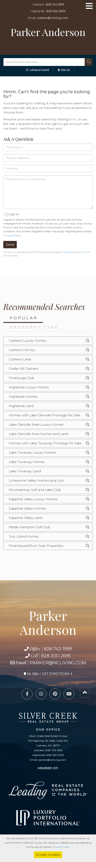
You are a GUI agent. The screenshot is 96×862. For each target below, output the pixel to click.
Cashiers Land (20, 359)
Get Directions (56, 674)
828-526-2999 (55, 11)
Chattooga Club (21, 378)
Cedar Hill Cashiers (23, 368)
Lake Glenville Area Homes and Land (38, 434)
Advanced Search (39, 70)
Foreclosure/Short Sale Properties (36, 546)
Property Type (34, 327)
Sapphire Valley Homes (27, 508)
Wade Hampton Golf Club (29, 527)
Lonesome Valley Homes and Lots (36, 480)
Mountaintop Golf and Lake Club (35, 490)
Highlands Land (21, 406)
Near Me (65, 70)
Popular (24, 318)
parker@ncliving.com (53, 18)
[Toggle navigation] (89, 6)
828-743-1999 (55, 4)
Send (10, 245)
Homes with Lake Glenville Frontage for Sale (44, 415)
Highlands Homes (23, 396)
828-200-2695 (56, 655)
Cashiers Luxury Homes (27, 341)
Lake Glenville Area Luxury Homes (36, 424)
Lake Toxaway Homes (27, 462)
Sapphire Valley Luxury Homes (33, 499)
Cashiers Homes (22, 350)
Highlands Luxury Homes (29, 387)
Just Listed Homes (24, 536)
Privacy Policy (12, 235)
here (72, 119)
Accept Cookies (48, 855)
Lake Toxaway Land (25, 471)
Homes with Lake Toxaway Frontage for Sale (45, 443)
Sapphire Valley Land (25, 518)
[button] (89, 62)
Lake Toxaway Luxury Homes (32, 452)
